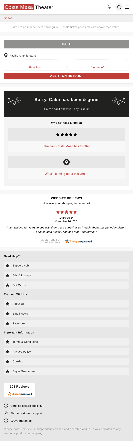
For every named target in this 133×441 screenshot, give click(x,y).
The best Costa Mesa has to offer (66, 146)
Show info (34, 67)
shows (8, 17)
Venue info (98, 67)
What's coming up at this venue (66, 173)
